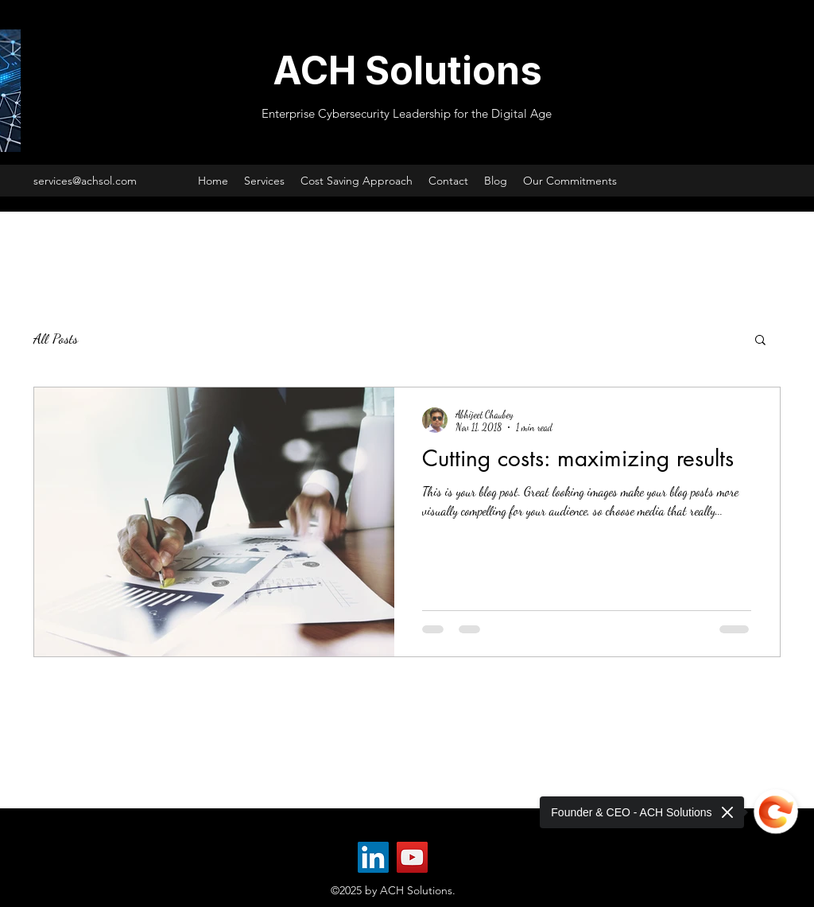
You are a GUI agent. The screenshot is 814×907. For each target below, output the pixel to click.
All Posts (55, 338)
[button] (760, 341)
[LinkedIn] (373, 857)
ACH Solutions (407, 70)
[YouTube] (412, 857)
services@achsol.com (85, 180)
